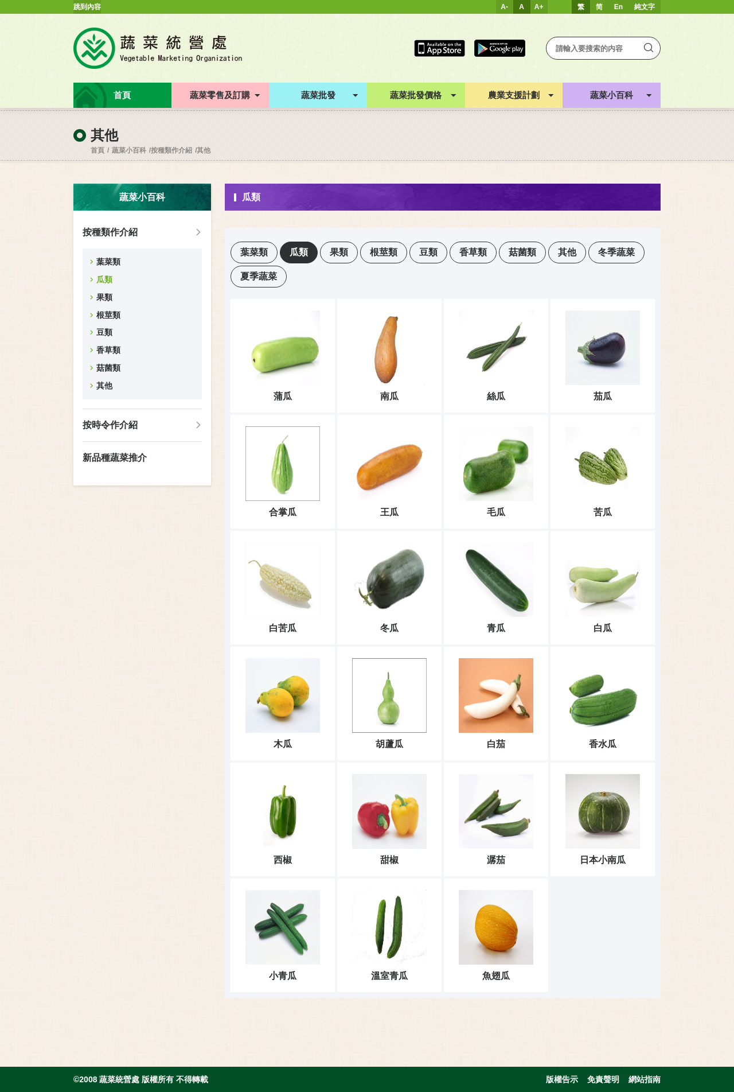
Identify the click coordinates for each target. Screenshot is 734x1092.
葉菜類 (108, 261)
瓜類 (104, 279)
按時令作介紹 (110, 425)
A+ (539, 7)
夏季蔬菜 (258, 276)
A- (504, 7)
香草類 (108, 350)
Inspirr (55, 1087)
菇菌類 (108, 367)
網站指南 (644, 1079)
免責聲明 (603, 1079)
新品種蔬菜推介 (115, 458)
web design (17, 1087)
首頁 (97, 150)
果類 (104, 297)
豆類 (104, 332)
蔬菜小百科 (129, 150)
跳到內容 (87, 7)
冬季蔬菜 (616, 252)
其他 (203, 150)
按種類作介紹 (171, 150)
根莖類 (108, 315)
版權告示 (562, 1079)
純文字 (644, 7)
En (618, 7)
